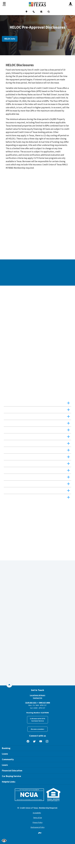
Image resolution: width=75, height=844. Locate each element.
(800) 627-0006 (44, 702)
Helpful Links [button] (8, 781)
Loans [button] (5, 753)
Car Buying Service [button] (11, 776)
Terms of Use (37, 818)
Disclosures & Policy (37, 827)
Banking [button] (6, 748)
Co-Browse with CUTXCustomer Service (37, 720)
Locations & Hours (37, 695)
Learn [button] (5, 764)
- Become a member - (37, 729)
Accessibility (37, 813)
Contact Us (37, 698)
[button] (37, 403)
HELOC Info (9, 38)
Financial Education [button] (12, 770)
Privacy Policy (37, 822)
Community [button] (8, 759)
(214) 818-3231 (30, 702)
